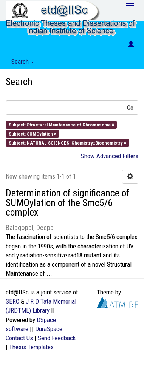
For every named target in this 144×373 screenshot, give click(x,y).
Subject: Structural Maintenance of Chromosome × (61, 124)
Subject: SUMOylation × (32, 133)
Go (130, 107)
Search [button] (22, 61)
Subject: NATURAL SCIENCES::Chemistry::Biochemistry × (67, 143)
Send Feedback (57, 338)
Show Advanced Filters (109, 156)
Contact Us (19, 338)
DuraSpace (48, 329)
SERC (12, 301)
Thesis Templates (31, 347)
